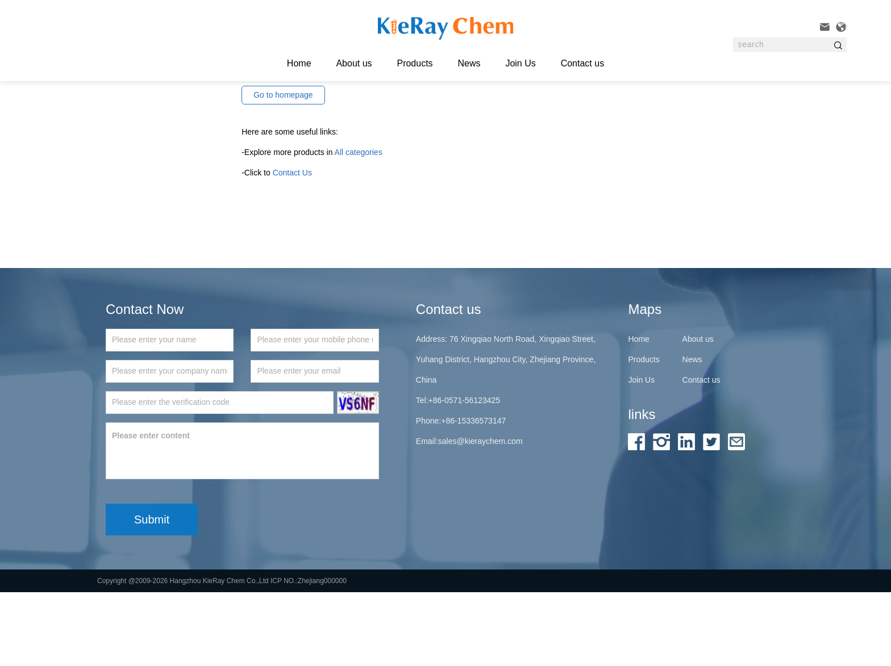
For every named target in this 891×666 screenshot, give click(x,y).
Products (414, 63)
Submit (151, 593)
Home (638, 412)
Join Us (520, 63)
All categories (358, 226)
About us (354, 63)
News (469, 63)
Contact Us (292, 246)
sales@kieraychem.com (480, 515)
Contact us (582, 63)
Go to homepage (283, 168)
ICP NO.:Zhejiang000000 (308, 655)
